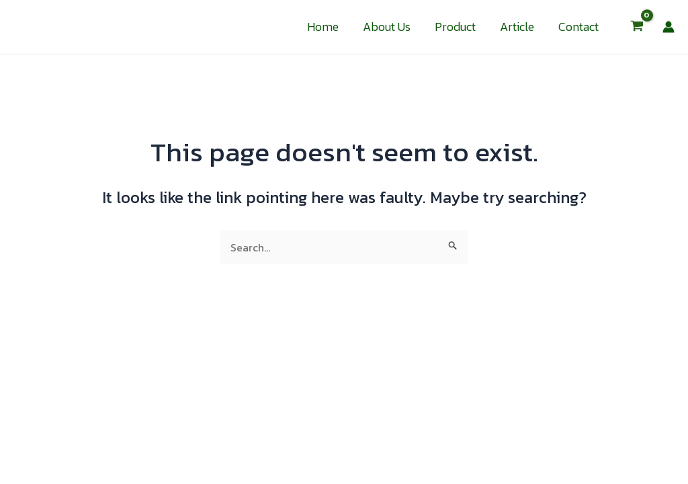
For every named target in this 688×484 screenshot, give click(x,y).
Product (455, 26)
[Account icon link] (668, 27)
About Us (387, 26)
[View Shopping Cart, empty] (636, 26)
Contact (578, 26)
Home (323, 26)
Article (517, 26)
